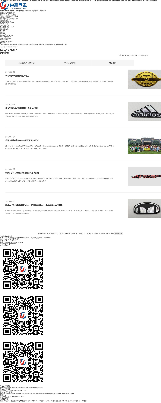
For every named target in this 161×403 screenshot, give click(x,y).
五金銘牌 (2, 30)
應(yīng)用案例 (5, 38)
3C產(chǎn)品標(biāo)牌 (7, 22)
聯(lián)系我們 (6, 41)
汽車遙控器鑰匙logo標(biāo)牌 (9, 16)
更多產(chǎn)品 (38, 387)
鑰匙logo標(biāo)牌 (54, 393)
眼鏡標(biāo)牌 (4, 20)
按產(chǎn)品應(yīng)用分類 (8, 15)
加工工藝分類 (19, 387)
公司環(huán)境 (13, 390)
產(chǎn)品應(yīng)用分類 (7, 387)
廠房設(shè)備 (5, 36)
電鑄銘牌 (2, 32)
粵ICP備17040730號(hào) (37, 401)
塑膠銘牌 (2, 33)
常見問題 (113, 63)
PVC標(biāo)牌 (4, 24)
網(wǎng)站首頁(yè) (7, 12)
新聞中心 (4, 39)
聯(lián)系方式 (4, 399)
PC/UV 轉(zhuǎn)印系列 (7, 26)
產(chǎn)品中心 (7, 13)
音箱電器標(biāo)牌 (5, 21)
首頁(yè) (127, 55)
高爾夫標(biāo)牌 (5, 17)
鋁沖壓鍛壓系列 (4, 28)
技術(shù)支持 (144, 55)
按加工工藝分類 (4, 25)
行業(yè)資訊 (15, 396)
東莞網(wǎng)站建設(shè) (19, 401)
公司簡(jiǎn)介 (4, 390)
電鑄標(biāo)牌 (4, 29)
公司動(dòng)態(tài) (26, 63)
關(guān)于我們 (6, 35)
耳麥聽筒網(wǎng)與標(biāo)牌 (9, 19)
